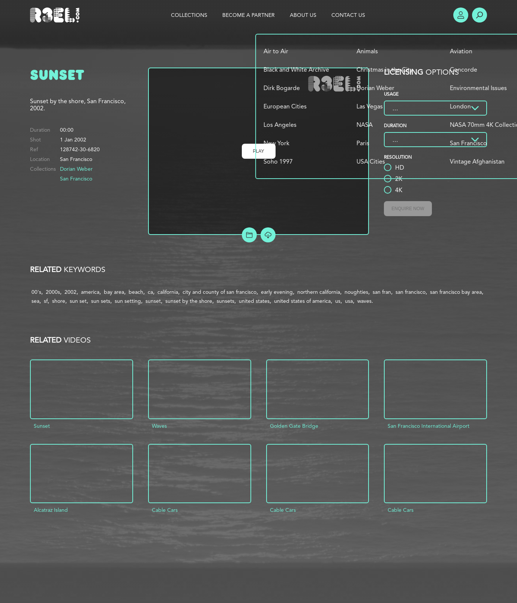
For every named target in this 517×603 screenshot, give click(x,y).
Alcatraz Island (51, 510)
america (90, 292)
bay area (114, 292)
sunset (153, 301)
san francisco (411, 292)
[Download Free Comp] (268, 234)
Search (479, 15)
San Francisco (76, 179)
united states (254, 301)
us (337, 301)
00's (36, 292)
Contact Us (348, 15)
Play (258, 151)
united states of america (302, 301)
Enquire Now (407, 208)
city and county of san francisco (219, 292)
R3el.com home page (56, 15)
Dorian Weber (76, 169)
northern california (318, 292)
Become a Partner (248, 15)
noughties (356, 292)
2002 (70, 292)
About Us (303, 15)
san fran (382, 292)
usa (349, 301)
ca (150, 292)
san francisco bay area (456, 292)
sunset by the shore (188, 301)
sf (46, 301)
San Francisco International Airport (428, 426)
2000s (53, 292)
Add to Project (249, 234)
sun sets (100, 301)
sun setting (128, 301)
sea (35, 301)
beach (136, 292)
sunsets (225, 301)
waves (364, 301)
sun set (78, 301)
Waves (159, 426)
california (167, 292)
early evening (277, 292)
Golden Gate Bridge (294, 426)
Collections (189, 15)
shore (58, 301)
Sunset (42, 426)
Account (460, 15)
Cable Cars (165, 510)
